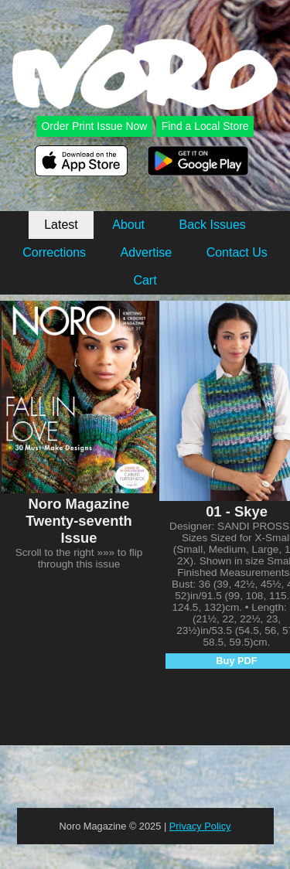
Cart (144, 280)
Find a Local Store (205, 126)
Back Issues (212, 224)
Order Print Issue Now (94, 126)
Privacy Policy (200, 826)
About (128, 224)
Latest (61, 224)
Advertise (146, 252)
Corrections (54, 252)
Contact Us (237, 252)
